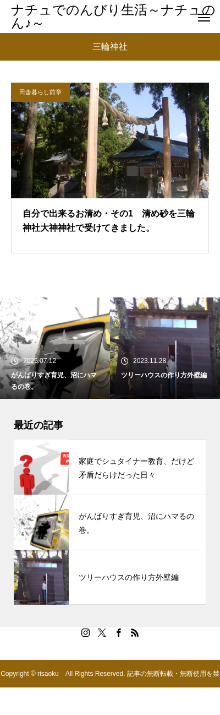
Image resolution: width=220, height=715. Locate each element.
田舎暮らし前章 (40, 92)
